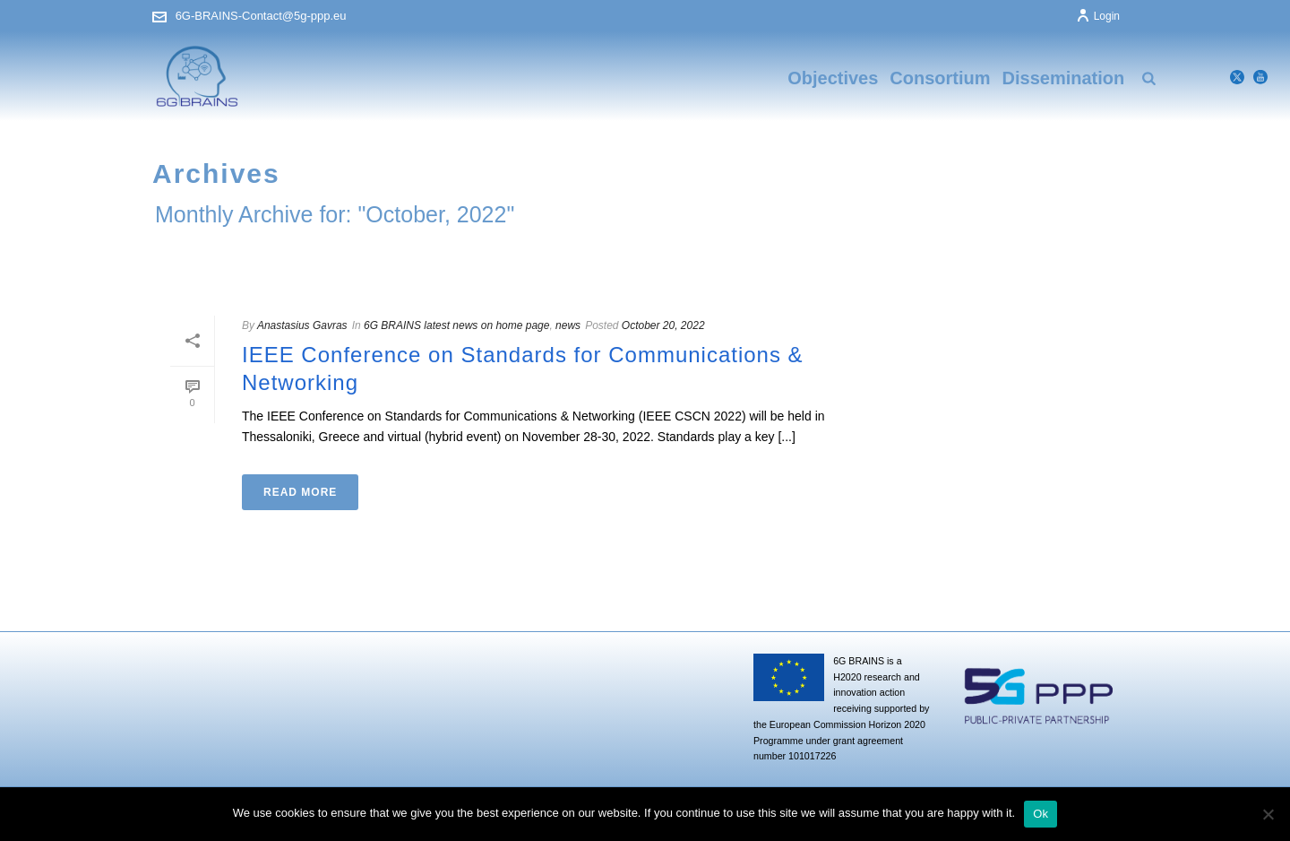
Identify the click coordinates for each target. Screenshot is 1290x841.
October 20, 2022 (663, 325)
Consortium (940, 78)
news (567, 325)
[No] (1268, 814)
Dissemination (1063, 78)
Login (1098, 16)
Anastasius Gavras (302, 325)
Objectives (832, 78)
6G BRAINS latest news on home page (456, 325)
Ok (1040, 813)
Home (1104, 253)
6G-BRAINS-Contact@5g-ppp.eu (261, 15)
